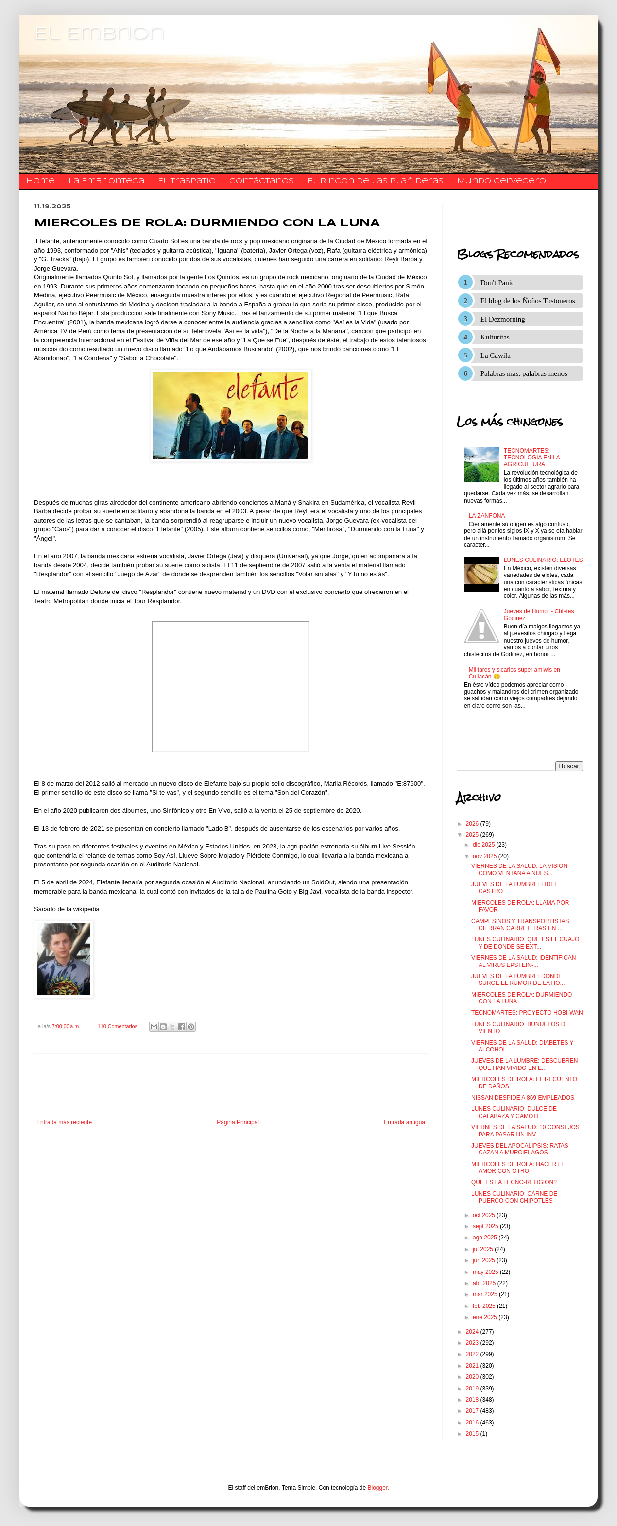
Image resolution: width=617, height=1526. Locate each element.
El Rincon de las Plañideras (376, 181)
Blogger (378, 1487)
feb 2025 (485, 1306)
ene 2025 (485, 1317)
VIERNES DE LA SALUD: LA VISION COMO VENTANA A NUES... (519, 869)
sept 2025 (486, 1226)
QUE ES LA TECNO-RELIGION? (514, 1182)
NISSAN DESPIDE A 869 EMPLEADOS (522, 1097)
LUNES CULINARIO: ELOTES (543, 560)
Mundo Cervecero (501, 181)
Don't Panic (497, 283)
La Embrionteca (106, 181)
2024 (473, 1331)
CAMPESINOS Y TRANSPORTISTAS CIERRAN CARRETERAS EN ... (520, 925)
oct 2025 (485, 1215)
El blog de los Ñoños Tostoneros (527, 301)
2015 (473, 1433)
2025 (473, 834)
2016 (473, 1422)
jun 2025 (485, 1260)
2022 (473, 1354)
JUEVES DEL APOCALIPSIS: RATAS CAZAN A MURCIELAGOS (519, 1149)
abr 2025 (485, 1283)
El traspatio (187, 181)
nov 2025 (485, 856)
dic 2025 (485, 844)
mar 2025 (486, 1294)
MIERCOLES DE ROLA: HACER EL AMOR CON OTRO (518, 1167)
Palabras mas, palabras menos (523, 373)
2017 (473, 1410)
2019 (473, 1388)
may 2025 (486, 1272)
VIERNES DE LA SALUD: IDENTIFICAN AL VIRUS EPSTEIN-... (523, 961)
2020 (473, 1376)
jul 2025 (484, 1249)
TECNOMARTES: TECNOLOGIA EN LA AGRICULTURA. (532, 457)
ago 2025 (485, 1237)
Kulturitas (495, 337)
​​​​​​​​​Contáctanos (261, 181)
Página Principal (238, 1122)
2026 (473, 823)
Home (40, 181)
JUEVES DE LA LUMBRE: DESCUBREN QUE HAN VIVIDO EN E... (524, 1064)
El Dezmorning (502, 319)
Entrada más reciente (64, 1122)
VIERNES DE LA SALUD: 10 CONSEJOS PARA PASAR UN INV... (525, 1130)
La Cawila (495, 355)
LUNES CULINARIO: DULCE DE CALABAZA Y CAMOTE (514, 1112)
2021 (473, 1365)
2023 (473, 1342)
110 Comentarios (117, 1026)
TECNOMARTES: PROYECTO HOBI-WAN (527, 1012)
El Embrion (99, 34)
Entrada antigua (404, 1122)
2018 (473, 1399)
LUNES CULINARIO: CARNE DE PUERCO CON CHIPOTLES (514, 1197)
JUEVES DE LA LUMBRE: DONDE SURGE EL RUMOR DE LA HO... (518, 979)
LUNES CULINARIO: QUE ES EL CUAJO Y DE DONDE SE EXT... (525, 943)
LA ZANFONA (487, 515)
